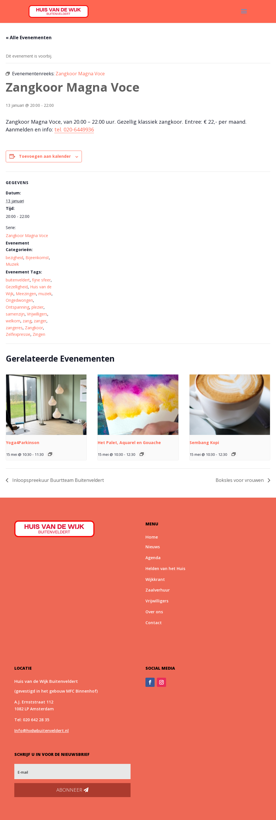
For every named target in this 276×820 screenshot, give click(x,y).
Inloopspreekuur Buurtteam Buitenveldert (57, 480)
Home (151, 537)
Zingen (39, 334)
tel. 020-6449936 (74, 129)
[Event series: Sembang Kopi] (234, 454)
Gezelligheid (17, 286)
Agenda (153, 557)
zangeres (14, 327)
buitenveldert (18, 280)
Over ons (154, 611)
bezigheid (14, 257)
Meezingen (26, 293)
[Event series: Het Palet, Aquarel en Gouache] (142, 454)
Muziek (12, 264)
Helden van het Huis (165, 568)
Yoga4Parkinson (22, 442)
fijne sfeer (41, 280)
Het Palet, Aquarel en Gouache (129, 442)
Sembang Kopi (204, 442)
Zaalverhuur (157, 590)
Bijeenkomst (37, 257)
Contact (153, 622)
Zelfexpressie (18, 334)
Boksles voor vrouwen (240, 480)
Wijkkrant (155, 579)
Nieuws (152, 546)
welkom (13, 321)
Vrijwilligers (37, 314)
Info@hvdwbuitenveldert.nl (41, 730)
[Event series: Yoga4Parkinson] (50, 454)
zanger (40, 321)
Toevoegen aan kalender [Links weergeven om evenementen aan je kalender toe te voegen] (45, 156)
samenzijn (15, 314)
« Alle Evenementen (29, 37)
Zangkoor (34, 327)
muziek (45, 293)
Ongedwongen (19, 300)
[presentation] (46, 404)
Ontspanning (17, 307)
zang (27, 321)
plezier (37, 307)
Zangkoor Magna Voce (27, 235)
